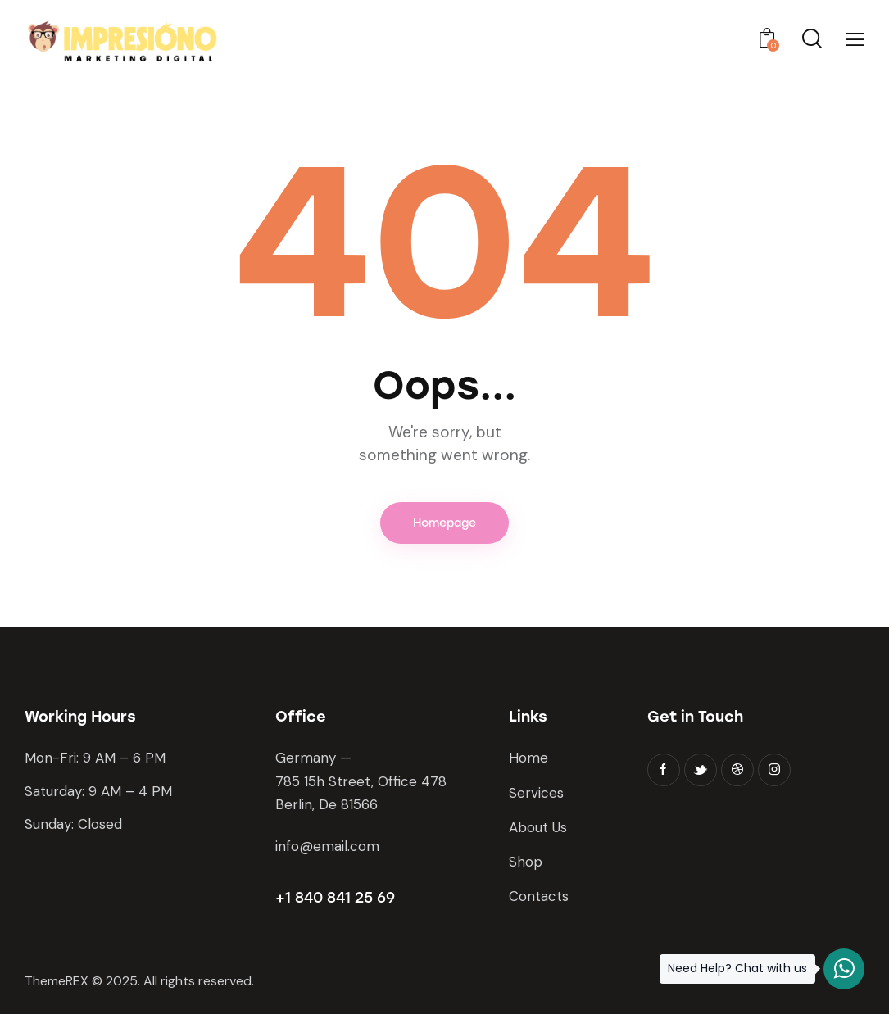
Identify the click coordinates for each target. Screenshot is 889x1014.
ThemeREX (56, 980)
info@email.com (327, 846)
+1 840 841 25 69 (335, 898)
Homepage (444, 523)
